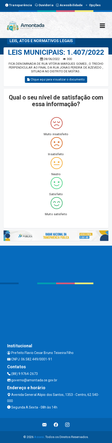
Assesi (39, 437)
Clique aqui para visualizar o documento (56, 79)
